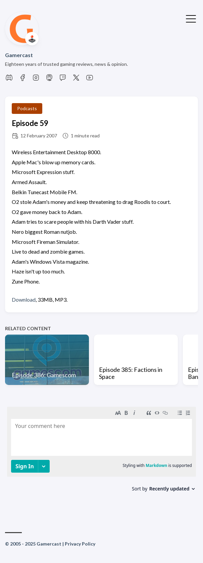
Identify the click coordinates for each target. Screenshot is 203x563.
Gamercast (19, 55)
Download (24, 299)
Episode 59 (30, 123)
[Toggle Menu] (191, 18)
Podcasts (27, 108)
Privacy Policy (80, 544)
